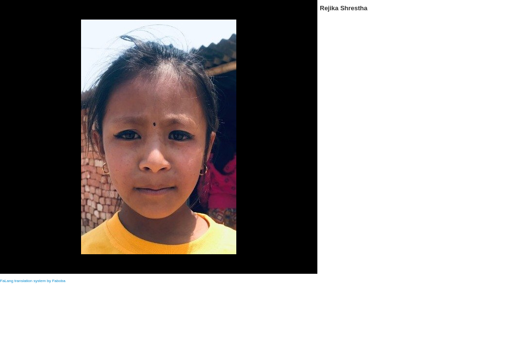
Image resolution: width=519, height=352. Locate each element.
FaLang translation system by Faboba (32, 281)
